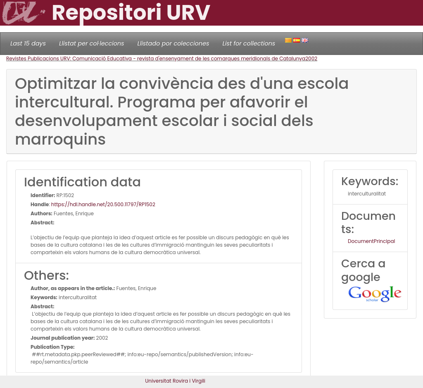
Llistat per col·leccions (91, 43)
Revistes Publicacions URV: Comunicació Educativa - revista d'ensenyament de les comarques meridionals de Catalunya (155, 58)
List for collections (248, 43)
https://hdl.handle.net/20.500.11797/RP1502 (103, 204)
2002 (311, 58)
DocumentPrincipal (371, 241)
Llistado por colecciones (173, 43)
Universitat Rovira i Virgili (175, 380)
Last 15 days (28, 43)
